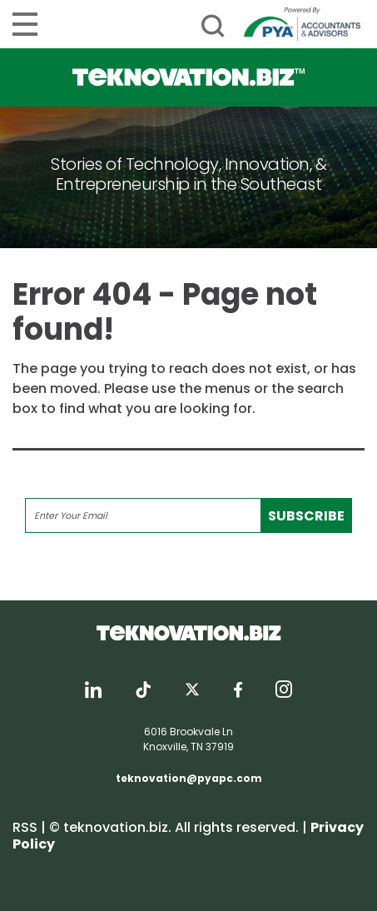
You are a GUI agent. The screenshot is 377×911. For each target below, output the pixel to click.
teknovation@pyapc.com (189, 778)
